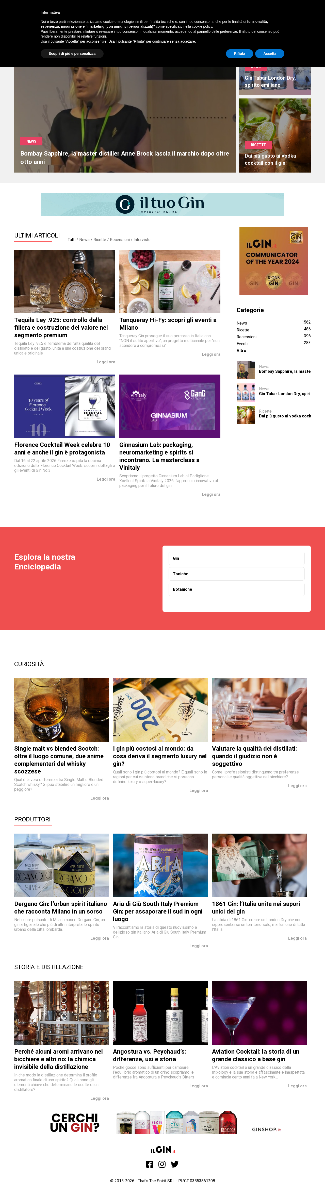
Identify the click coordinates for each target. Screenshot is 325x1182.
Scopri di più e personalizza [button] (72, 54)
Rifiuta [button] (239, 54)
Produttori (32, 819)
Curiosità (29, 664)
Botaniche (182, 589)
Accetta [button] (269, 54)
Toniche (180, 573)
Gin (176, 558)
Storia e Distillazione (49, 967)
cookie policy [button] (202, 26)
